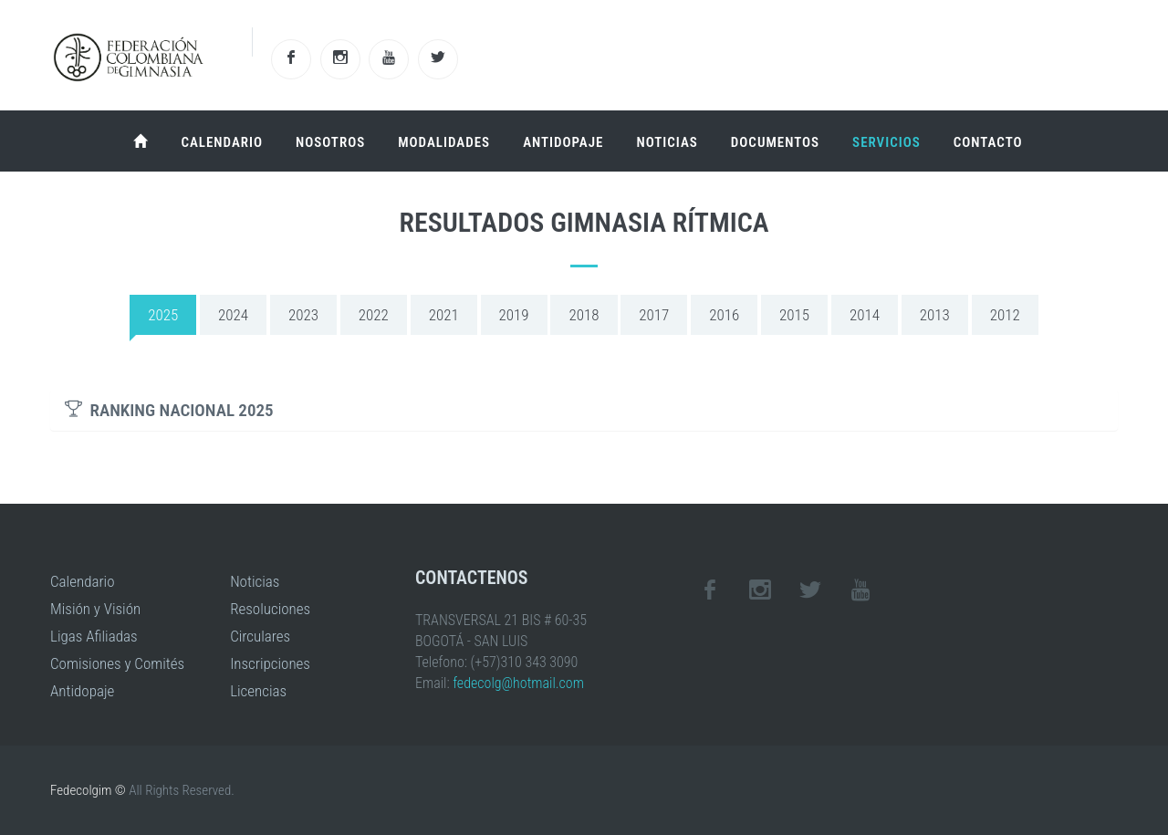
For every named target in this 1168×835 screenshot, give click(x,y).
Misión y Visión (95, 609)
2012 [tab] (1005, 315)
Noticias (666, 142)
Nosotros (330, 142)
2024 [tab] (233, 315)
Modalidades (444, 142)
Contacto (988, 142)
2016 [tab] (724, 315)
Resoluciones (270, 609)
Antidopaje (563, 142)
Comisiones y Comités (117, 663)
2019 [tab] (514, 315)
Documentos (775, 142)
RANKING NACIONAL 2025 (169, 410)
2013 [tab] (935, 315)
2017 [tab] (654, 315)
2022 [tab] (374, 315)
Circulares (260, 636)
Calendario (222, 142)
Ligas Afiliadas (94, 636)
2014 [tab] (865, 315)
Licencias (258, 691)
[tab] (584, 410)
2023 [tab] (303, 315)
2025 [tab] (163, 315)
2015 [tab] (794, 315)
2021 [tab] (444, 315)
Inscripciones (270, 663)
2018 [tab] (583, 315)
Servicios (886, 142)
